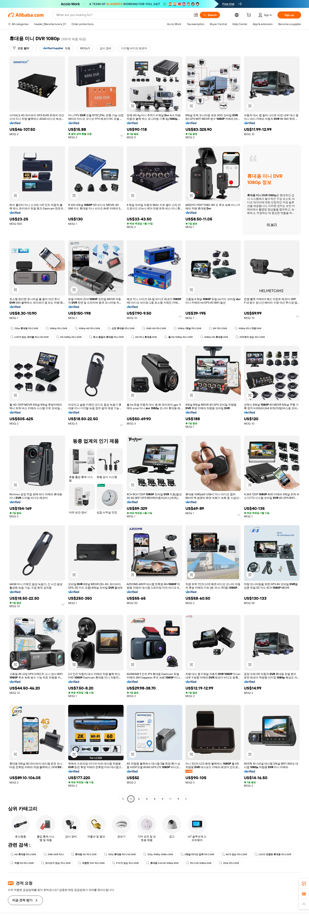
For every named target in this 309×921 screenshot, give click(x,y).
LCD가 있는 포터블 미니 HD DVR (29, 337)
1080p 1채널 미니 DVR (187, 328)
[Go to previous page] (123, 798)
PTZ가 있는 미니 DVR (125, 863)
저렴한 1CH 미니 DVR (91, 863)
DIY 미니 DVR (218, 328)
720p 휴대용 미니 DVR (24, 328)
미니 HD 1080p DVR (198, 863)
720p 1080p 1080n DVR (158, 854)
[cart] (249, 15)
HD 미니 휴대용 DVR (144, 337)
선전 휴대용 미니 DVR (121, 328)
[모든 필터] (21, 48)
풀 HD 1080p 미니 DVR (178, 337)
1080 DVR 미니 (54, 854)
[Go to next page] (186, 798)
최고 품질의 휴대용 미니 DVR (106, 337)
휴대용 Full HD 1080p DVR (162, 863)
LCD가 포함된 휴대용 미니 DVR (273, 854)
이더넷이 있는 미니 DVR (250, 337)
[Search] (210, 15)
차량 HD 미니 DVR (22, 863)
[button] (196, 15)
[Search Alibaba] (123, 15)
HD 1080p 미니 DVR (69, 337)
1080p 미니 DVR (56, 328)
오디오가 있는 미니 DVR (56, 863)
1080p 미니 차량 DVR (248, 328)
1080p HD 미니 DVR (87, 328)
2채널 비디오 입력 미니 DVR (197, 854)
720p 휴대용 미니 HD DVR (120, 854)
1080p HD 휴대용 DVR (214, 337)
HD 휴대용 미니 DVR (23, 854)
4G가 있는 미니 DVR (234, 854)
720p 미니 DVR (229, 863)
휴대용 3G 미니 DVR (84, 854)
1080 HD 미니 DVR (154, 328)
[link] (304, 883)
